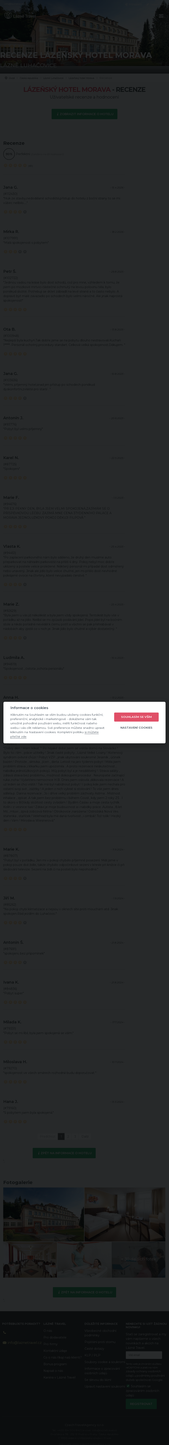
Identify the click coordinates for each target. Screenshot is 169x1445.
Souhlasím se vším (136, 717)
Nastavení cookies (136, 727)
